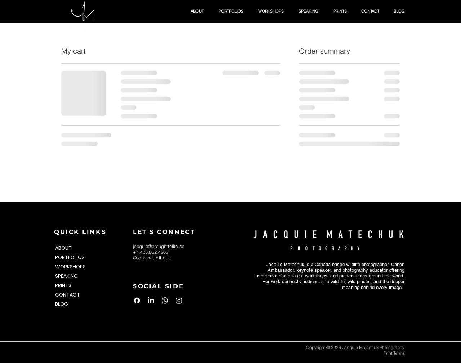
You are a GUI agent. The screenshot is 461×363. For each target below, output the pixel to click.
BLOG (61, 304)
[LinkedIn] (151, 300)
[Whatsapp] (165, 300)
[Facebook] (137, 300)
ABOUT (63, 248)
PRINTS (63, 285)
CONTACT (67, 294)
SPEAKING (66, 276)
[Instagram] (179, 300)
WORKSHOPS (70, 266)
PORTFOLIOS (70, 257)
